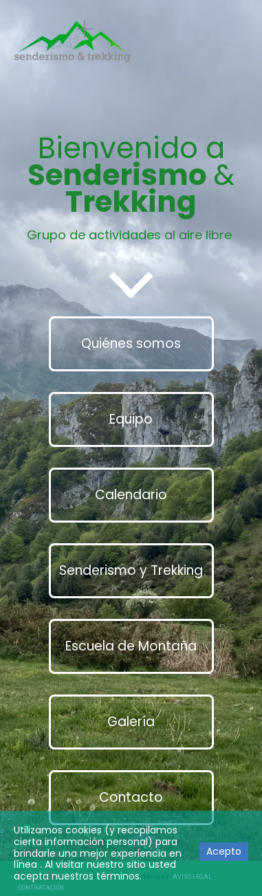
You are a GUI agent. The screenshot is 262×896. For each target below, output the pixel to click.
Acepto (223, 851)
